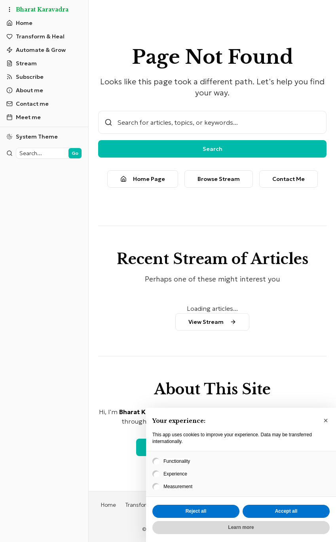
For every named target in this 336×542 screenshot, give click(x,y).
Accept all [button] (286, 511)
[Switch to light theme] (44, 136)
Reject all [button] (196, 511)
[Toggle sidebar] (9, 9)
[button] (325, 420)
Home (108, 504)
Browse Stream (218, 179)
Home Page (142, 179)
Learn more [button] (241, 527)
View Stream (212, 321)
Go (75, 153)
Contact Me (288, 179)
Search (212, 148)
